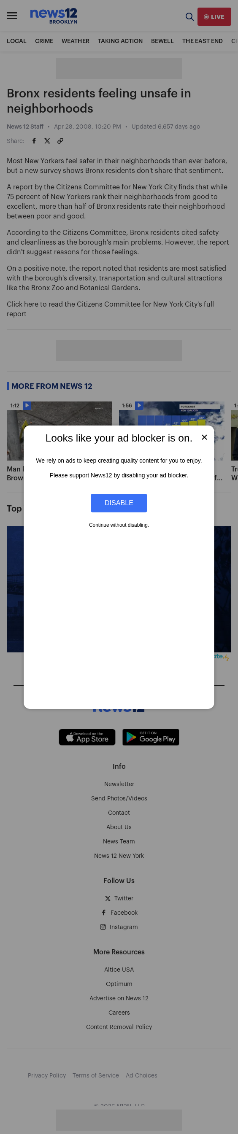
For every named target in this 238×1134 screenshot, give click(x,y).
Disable (119, 502)
